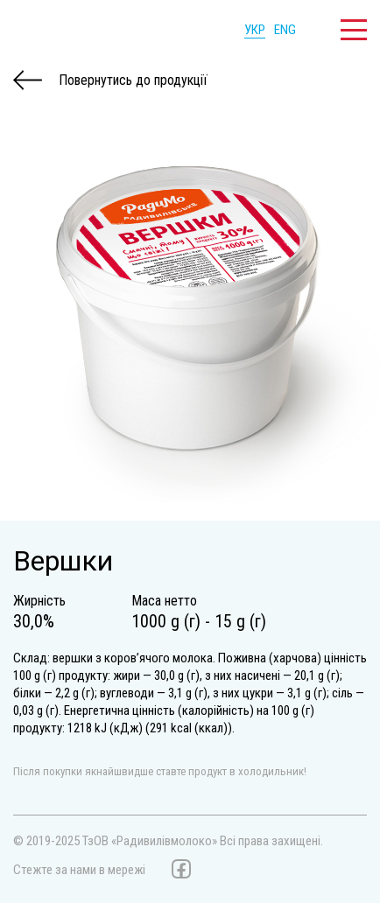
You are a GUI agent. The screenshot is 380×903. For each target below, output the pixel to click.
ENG (285, 30)
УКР (254, 30)
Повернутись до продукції (110, 80)
